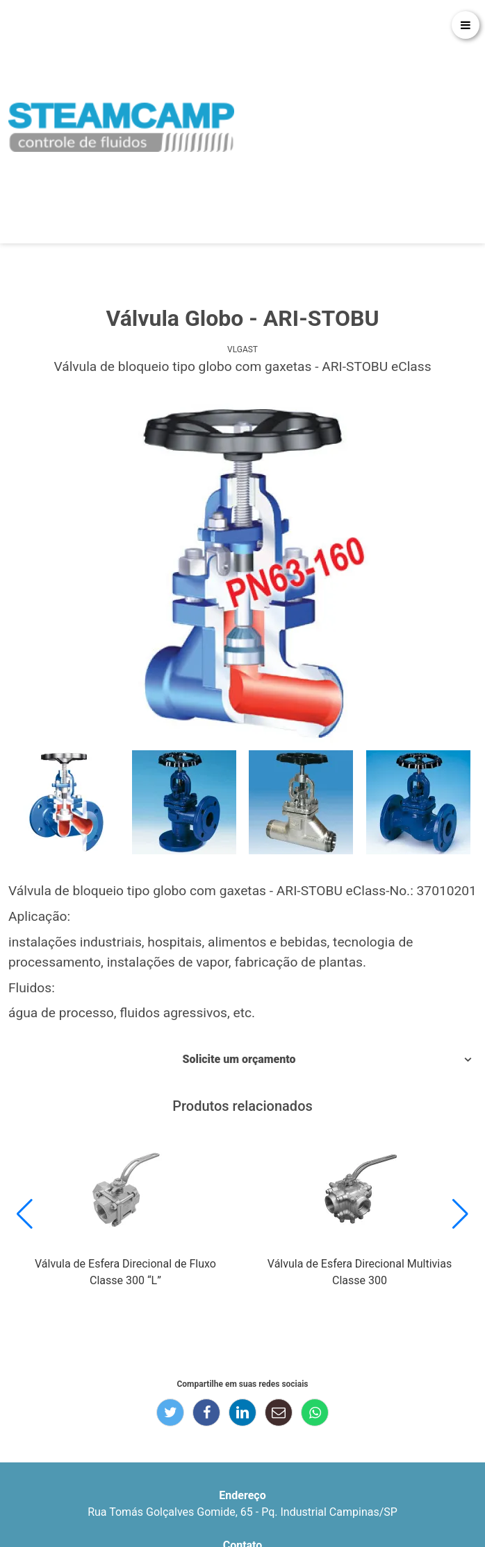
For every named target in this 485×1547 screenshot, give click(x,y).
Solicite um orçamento (238, 1059)
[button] (24, 1214)
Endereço (242, 1495)
